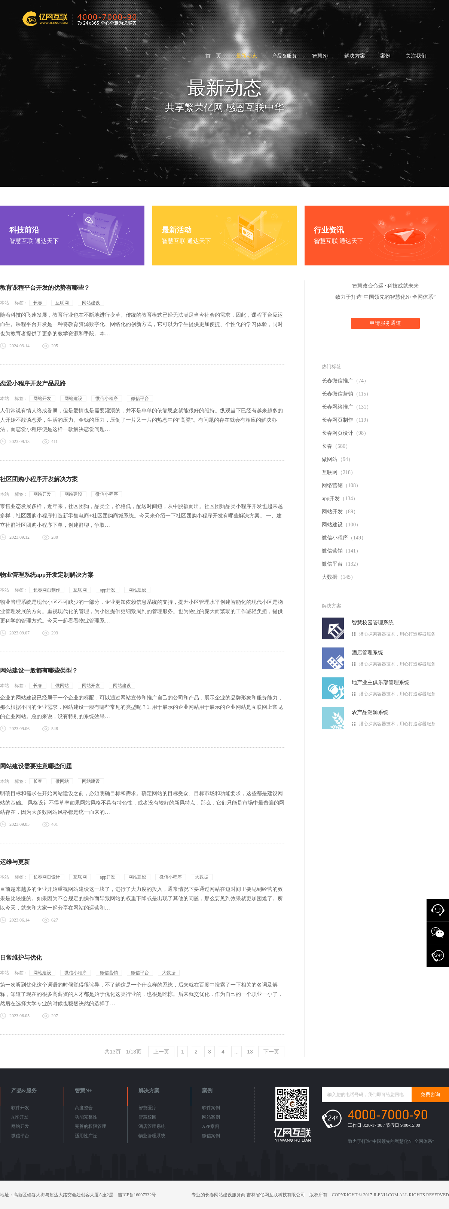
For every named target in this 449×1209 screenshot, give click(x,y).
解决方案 (354, 56)
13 (250, 1052)
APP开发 (19, 1117)
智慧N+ (320, 56)
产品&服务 (284, 56)
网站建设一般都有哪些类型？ (39, 670)
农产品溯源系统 (370, 712)
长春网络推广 (347, 407)
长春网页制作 (46, 590)
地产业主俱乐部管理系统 (380, 682)
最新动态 (246, 56)
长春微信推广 (345, 381)
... (236, 1052)
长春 (37, 302)
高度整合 (84, 1107)
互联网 (62, 302)
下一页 (271, 1052)
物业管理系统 (151, 1135)
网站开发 (42, 398)
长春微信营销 (346, 394)
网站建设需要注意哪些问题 (36, 766)
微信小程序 (106, 398)
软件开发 (20, 1107)
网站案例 (211, 1117)
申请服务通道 (385, 323)
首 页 (213, 56)
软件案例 (211, 1107)
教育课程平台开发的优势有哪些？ (45, 287)
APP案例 (210, 1126)
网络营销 (341, 485)
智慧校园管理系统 (373, 622)
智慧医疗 (147, 1107)
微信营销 (109, 972)
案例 (385, 56)
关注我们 (416, 56)
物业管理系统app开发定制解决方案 (47, 575)
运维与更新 (15, 862)
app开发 (107, 590)
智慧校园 (147, 1117)
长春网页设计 (46, 877)
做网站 (62, 685)
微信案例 (211, 1135)
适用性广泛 (86, 1135)
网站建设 (91, 302)
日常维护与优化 (21, 957)
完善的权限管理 (90, 1126)
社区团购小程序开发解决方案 (39, 479)
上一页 (161, 1052)
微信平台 (140, 398)
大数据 (201, 877)
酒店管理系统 (367, 652)
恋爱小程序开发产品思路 (33, 383)
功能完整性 (86, 1117)
